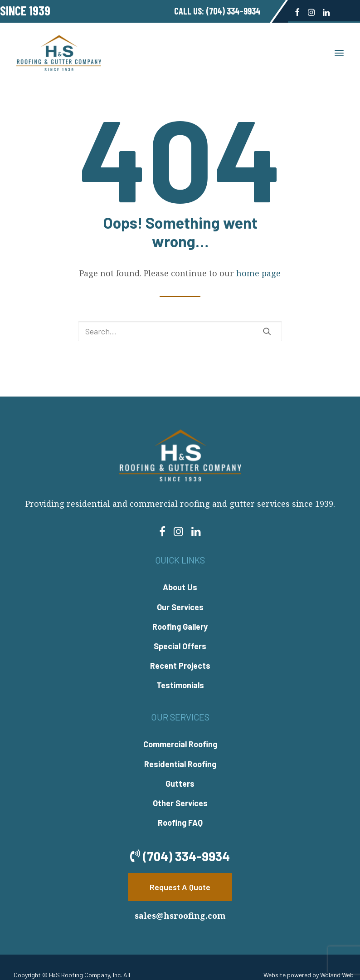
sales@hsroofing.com (180, 915)
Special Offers (180, 646)
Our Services (180, 607)
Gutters (180, 784)
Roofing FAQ (180, 823)
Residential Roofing (180, 764)
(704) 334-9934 (233, 10)
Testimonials (180, 685)
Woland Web (337, 975)
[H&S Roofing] (58, 53)
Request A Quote (180, 887)
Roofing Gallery (180, 627)
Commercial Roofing (180, 744)
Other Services (180, 803)
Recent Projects (180, 666)
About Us (180, 587)
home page (258, 273)
